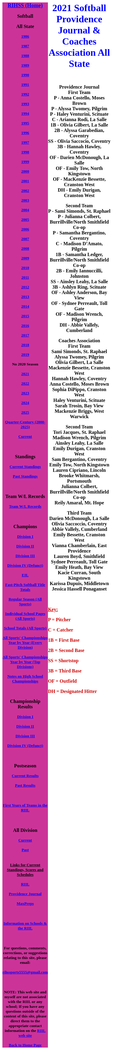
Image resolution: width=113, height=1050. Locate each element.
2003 (25, 200)
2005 (25, 219)
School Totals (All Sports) (25, 628)
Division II (25, 546)
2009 (25, 258)
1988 (25, 55)
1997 (25, 142)
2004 (25, 210)
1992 (25, 94)
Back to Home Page (25, 1045)
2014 (25, 306)
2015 (25, 316)
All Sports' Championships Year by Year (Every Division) (25, 642)
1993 (25, 104)
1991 (25, 84)
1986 (25, 36)
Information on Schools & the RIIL (25, 925)
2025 (25, 412)
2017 (25, 335)
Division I (25, 536)
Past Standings (25, 476)
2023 (25, 393)
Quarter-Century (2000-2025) (25, 424)
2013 (25, 296)
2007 (25, 239)
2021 (25, 373)
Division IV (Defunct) (25, 565)
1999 (25, 161)
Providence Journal (25, 894)
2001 (25, 181)
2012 (25, 287)
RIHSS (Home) (25, 5)
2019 (25, 354)
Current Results (25, 775)
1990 (25, 75)
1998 (25, 152)
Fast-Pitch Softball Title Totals (25, 587)
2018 (25, 345)
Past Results (25, 785)
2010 (25, 267)
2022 (25, 383)
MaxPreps (25, 903)
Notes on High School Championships (25, 678)
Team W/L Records (25, 506)
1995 (25, 123)
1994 (25, 113)
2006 (25, 229)
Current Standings (25, 466)
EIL (25, 575)
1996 (25, 132)
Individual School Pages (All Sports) (25, 616)
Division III (25, 555)
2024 (25, 402)
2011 (25, 277)
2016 (25, 325)
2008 (25, 248)
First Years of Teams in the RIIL (25, 807)
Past (25, 850)
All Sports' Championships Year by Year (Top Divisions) (25, 662)
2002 (25, 190)
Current (25, 436)
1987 (25, 46)
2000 (25, 171)
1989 (25, 65)
